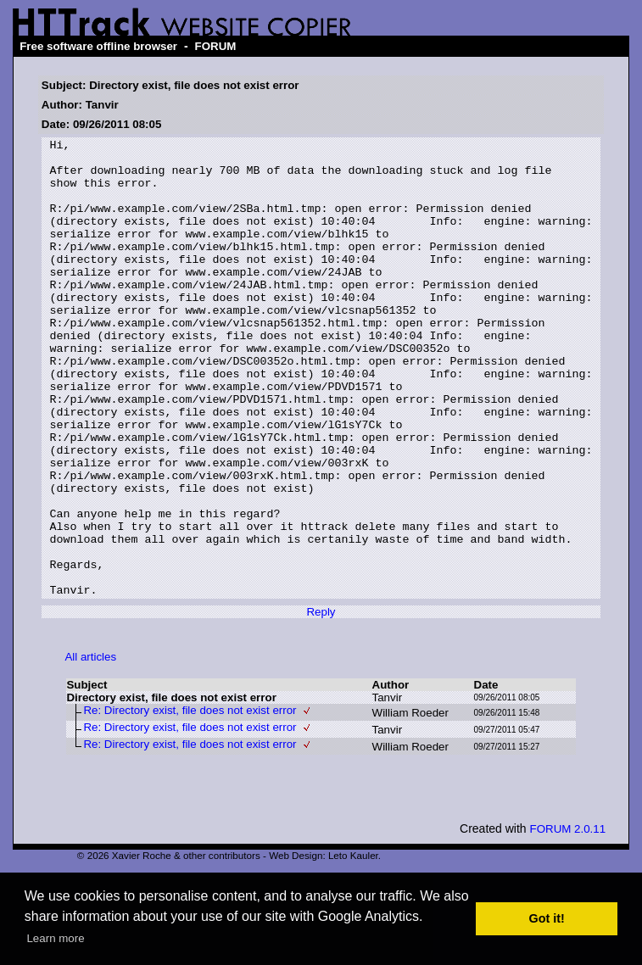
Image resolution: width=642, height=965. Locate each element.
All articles (90, 748)
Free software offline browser (98, 46)
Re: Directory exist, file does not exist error (189, 801)
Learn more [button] (55, 938)
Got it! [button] (547, 918)
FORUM (216, 46)
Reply (320, 703)
